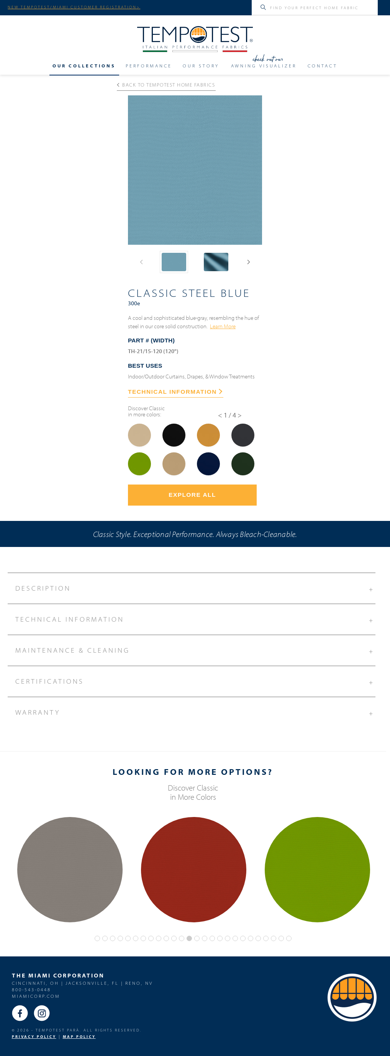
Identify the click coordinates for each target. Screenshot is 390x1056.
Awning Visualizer (264, 65)
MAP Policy (79, 1037)
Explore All (192, 494)
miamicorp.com (36, 996)
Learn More (223, 326)
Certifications (195, 680)
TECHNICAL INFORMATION (175, 391)
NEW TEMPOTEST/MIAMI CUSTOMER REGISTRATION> (74, 7)
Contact (323, 65)
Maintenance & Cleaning (195, 649)
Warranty (195, 711)
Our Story (201, 65)
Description (195, 587)
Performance (149, 65)
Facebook (20, 1013)
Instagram (42, 1013)
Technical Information (195, 618)
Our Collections (84, 65)
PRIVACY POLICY (34, 1037)
